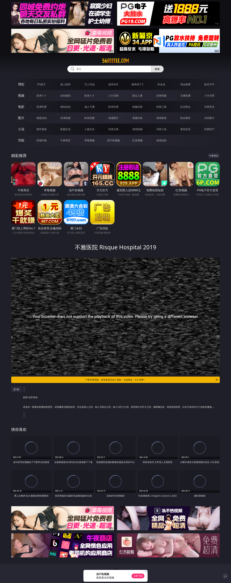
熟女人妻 (137, 95)
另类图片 (209, 118)
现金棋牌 (185, 84)
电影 (21, 107)
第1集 (16, 389)
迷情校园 (137, 129)
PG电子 (41, 84)
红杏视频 (137, 140)
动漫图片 (113, 118)
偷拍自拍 (65, 107)
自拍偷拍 (65, 95)
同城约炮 (41, 140)
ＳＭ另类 (209, 95)
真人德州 (65, 84)
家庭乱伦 (65, 129)
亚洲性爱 (41, 107)
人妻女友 (89, 129)
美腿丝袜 (137, 118)
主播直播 (185, 95)
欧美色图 (89, 118)
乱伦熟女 (185, 107)
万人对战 (89, 84)
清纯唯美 (161, 118)
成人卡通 (89, 107)
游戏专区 (113, 84)
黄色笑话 (185, 129)
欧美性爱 (113, 107)
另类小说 (161, 129)
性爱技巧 (209, 129)
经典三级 (161, 107)
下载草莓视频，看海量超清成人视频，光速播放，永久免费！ (151, 380)
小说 (21, 129)
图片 (21, 118)
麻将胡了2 (137, 84)
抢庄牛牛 (209, 84)
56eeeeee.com (115, 61)
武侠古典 (113, 129)
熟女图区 (185, 118)
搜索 (157, 69)
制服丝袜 (137, 107)
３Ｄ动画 (113, 95)
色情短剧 (161, 140)
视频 (21, 95)
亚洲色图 (65, 118)
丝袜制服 (161, 95)
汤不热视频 (113, 140)
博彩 (21, 84)
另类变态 (209, 107)
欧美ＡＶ (89, 95)
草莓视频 (89, 140)
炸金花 (161, 84)
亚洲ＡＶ (41, 95)
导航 (21, 140)
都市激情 (41, 129)
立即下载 (137, 575)
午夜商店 (65, 140)
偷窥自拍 (41, 118)
